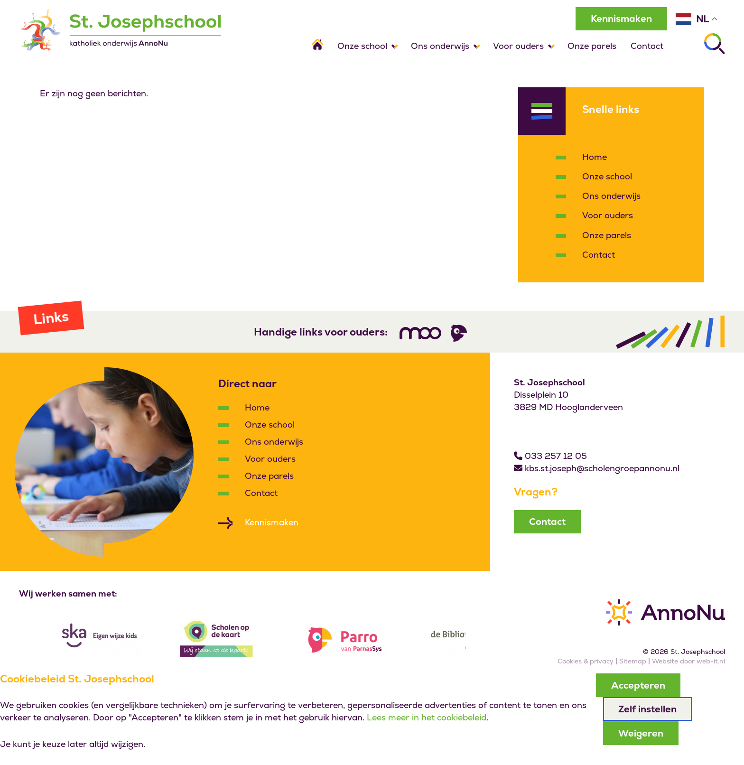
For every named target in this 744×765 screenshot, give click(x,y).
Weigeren (640, 733)
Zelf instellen (647, 709)
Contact (647, 45)
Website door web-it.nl (688, 661)
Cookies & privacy (586, 661)
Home (594, 157)
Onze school (362, 45)
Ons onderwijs (440, 45)
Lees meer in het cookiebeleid (426, 717)
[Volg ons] (420, 333)
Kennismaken (620, 18)
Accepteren (638, 685)
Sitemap (632, 661)
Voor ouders (518, 45)
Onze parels (591, 45)
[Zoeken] (714, 43)
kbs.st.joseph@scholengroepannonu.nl (602, 468)
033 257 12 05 (556, 456)
